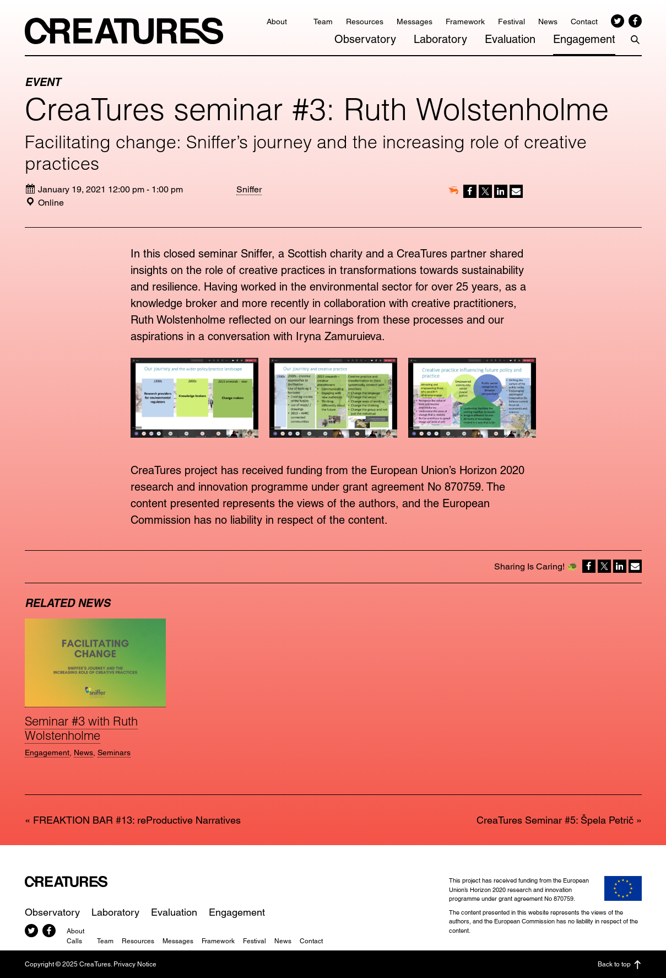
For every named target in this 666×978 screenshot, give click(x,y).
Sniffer (249, 189)
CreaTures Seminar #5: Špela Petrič (555, 820)
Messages (414, 21)
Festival (511, 21)
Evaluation (510, 39)
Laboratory (440, 39)
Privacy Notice (134, 964)
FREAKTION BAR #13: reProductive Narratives (137, 820)
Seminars (114, 752)
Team (323, 21)
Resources (364, 21)
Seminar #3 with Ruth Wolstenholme (81, 728)
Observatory (365, 39)
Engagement (584, 39)
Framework (465, 21)
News (547, 21)
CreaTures (124, 31)
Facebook (635, 21)
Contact (584, 21)
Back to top (620, 964)
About (277, 21)
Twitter (617, 21)
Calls (74, 941)
